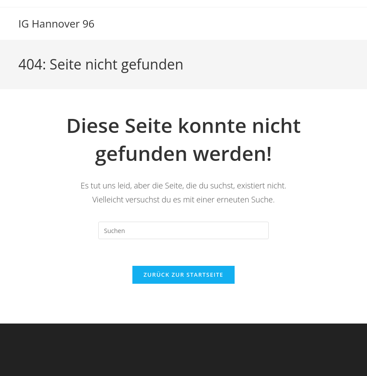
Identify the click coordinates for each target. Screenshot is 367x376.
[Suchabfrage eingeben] (183, 230)
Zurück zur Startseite (184, 275)
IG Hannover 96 (56, 23)
